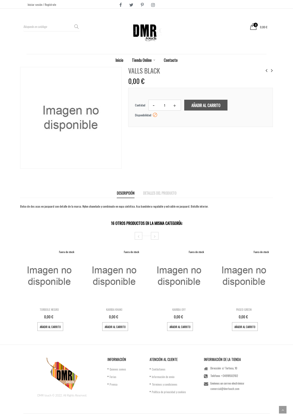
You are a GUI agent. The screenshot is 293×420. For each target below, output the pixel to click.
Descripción (125, 193)
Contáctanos (158, 369)
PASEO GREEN (243, 309)
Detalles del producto (159, 193)
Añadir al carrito (205, 105)
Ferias (113, 377)
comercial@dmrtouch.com (224, 388)
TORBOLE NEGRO (49, 309)
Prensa (113, 384)
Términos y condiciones (164, 384)
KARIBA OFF (179, 309)
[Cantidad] (165, 105)
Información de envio (163, 377)
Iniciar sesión (35, 4)
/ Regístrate (49, 4)
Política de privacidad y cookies (169, 392)
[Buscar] (51, 26)
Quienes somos (118, 369)
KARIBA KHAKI (114, 309)
